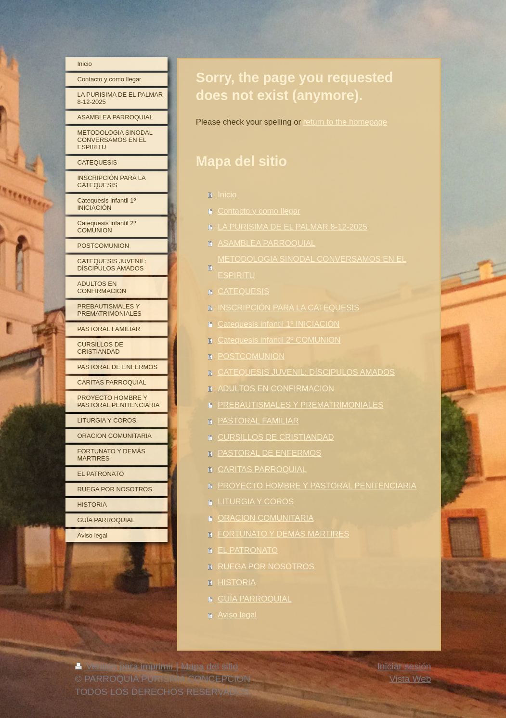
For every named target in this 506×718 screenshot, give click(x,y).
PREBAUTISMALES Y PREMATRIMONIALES (300, 405)
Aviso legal (237, 614)
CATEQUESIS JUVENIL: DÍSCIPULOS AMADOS (306, 372)
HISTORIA (237, 582)
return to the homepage (345, 122)
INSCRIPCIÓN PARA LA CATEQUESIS (288, 307)
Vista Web (410, 679)
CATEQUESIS (243, 291)
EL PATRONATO (248, 550)
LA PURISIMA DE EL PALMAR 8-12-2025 (292, 226)
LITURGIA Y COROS (256, 501)
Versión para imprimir (125, 666)
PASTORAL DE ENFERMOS (269, 453)
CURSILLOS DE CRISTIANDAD (276, 437)
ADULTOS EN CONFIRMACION (276, 388)
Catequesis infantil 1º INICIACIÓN (278, 324)
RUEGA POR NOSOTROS (266, 566)
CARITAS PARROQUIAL (262, 469)
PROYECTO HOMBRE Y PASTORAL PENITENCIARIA (317, 485)
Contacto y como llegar (259, 211)
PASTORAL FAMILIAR (258, 420)
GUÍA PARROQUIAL (255, 598)
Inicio (227, 194)
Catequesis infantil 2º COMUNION (279, 340)
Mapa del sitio (209, 666)
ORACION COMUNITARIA (265, 518)
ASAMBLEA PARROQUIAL (266, 243)
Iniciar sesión (404, 666)
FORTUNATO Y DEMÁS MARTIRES (283, 533)
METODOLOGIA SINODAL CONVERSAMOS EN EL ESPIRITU (312, 267)
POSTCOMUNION (251, 356)
